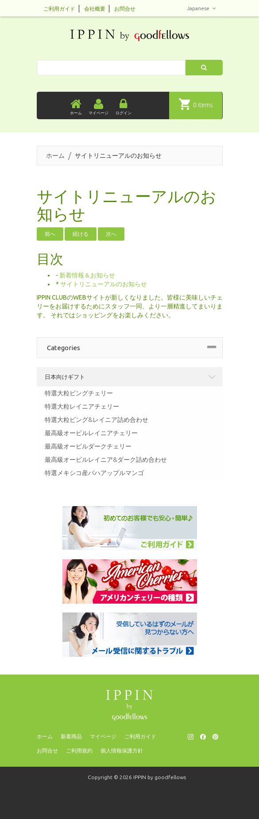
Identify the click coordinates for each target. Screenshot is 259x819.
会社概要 (94, 9)
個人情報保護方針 (122, 750)
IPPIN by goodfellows (159, 777)
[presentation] (129, 805)
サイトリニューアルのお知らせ (103, 284)
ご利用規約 (79, 750)
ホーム (55, 155)
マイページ (103, 736)
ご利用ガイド (59, 9)
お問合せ (124, 9)
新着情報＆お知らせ (87, 275)
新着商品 (71, 736)
